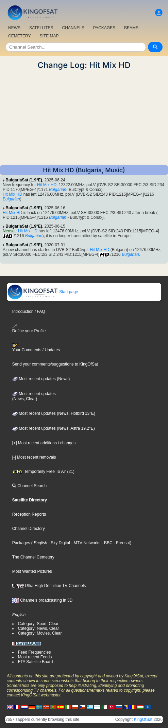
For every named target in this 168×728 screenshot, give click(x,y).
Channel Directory (28, 528)
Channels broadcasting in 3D (42, 600)
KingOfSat (143, 719)
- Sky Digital (58, 542)
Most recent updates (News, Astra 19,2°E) (53, 428)
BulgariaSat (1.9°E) (23, 180)
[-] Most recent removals (34, 457)
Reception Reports (29, 514)
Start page (42, 291)
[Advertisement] (84, 117)
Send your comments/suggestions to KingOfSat (55, 364)
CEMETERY (19, 36)
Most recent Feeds (35, 657)
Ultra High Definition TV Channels (49, 585)
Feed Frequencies (34, 652)
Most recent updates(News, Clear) (34, 396)
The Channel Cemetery (33, 557)
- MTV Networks (85, 542)
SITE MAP (48, 36)
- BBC (106, 542)
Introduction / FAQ (28, 311)
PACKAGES (104, 27)
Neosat (9, 231)
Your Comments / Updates (36, 347)
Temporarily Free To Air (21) (43, 471)
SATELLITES (41, 27)
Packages (21, 542)
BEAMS (131, 27)
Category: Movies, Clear (40, 633)
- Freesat (121, 542)
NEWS (14, 27)
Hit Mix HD (46, 184)
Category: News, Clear (38, 628)
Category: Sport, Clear (38, 623)
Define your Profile (29, 328)
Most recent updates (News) (41, 378)
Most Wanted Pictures (32, 571)
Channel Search (29, 485)
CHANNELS (73, 27)
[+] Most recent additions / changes (43, 443)
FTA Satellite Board (35, 661)
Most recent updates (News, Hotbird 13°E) (53, 413)
